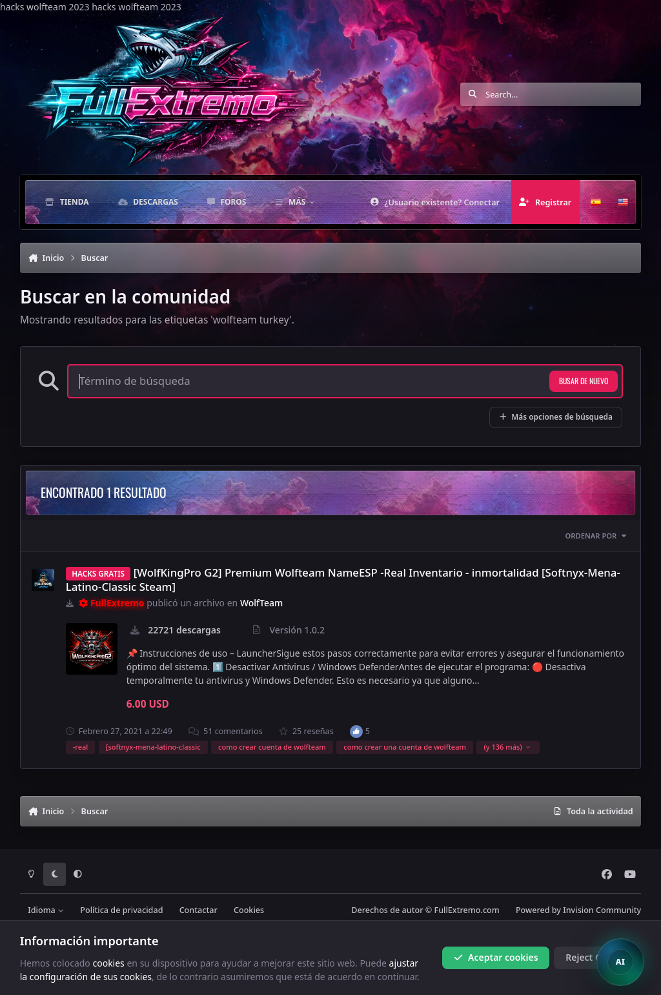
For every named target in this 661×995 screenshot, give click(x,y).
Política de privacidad (121, 910)
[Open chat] (620, 962)
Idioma (46, 910)
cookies (108, 962)
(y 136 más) (507, 747)
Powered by (578, 910)
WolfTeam (261, 603)
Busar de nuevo (583, 380)
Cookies (249, 910)
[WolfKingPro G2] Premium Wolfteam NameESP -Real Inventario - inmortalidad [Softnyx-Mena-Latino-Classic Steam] (343, 579)
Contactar (198, 910)
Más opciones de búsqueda (556, 416)
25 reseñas (306, 731)
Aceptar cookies (496, 957)
